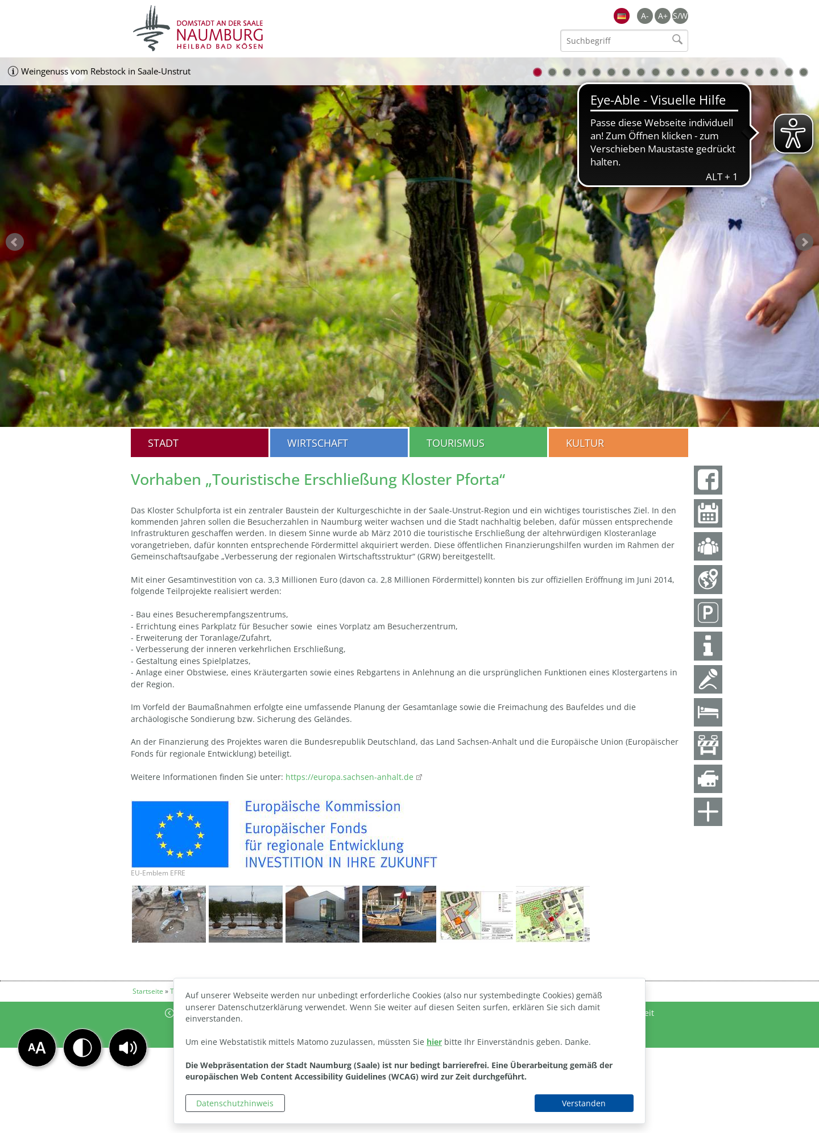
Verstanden (584, 1103)
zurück (15, 242)
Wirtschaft (317, 443)
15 (744, 72)
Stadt (163, 443)
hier (434, 1041)
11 (685, 72)
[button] (128, 1048)
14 (729, 72)
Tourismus (456, 443)
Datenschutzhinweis (235, 1103)
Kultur (585, 443)
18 (788, 72)
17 (774, 72)
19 (803, 72)
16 (759, 72)
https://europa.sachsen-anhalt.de (348, 776)
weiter (804, 242)
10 (670, 72)
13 (714, 72)
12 (700, 72)
